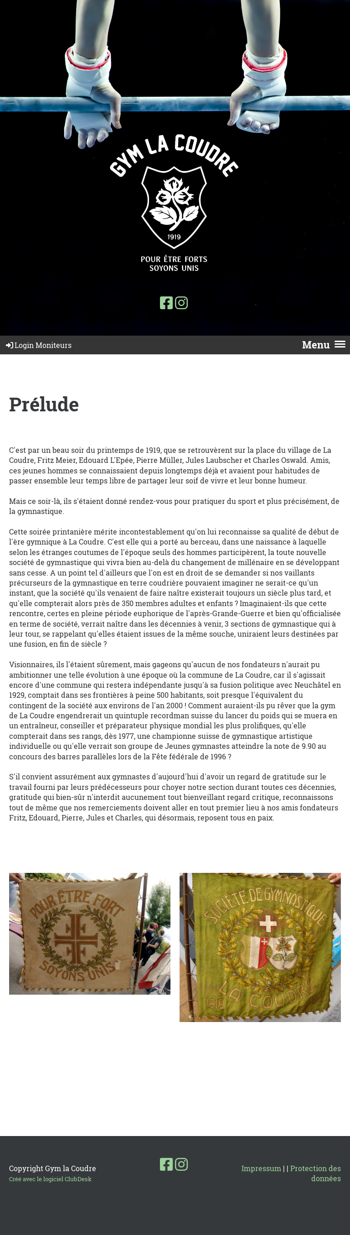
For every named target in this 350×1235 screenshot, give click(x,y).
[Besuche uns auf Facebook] (166, 302)
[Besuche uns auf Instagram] (181, 302)
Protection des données (315, 1173)
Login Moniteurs (38, 345)
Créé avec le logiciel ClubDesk (50, 1179)
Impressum (261, 1168)
